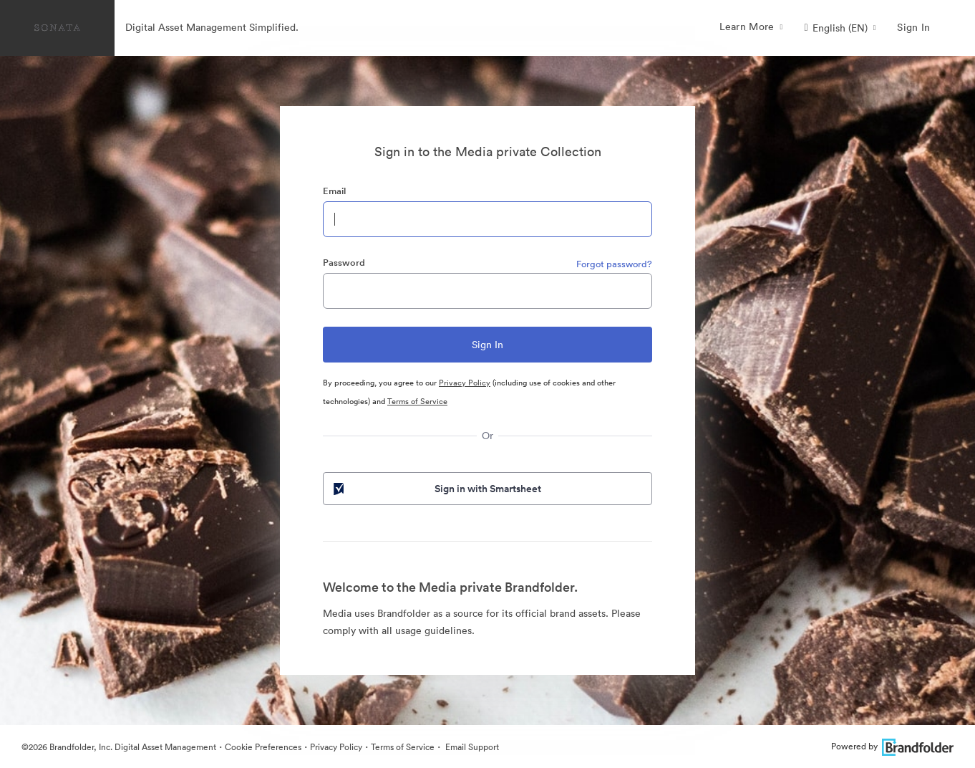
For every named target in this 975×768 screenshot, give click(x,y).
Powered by (892, 746)
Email (334, 191)
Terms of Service (417, 401)
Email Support (471, 747)
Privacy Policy (464, 382)
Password (344, 262)
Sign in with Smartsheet (436, 488)
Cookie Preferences (263, 747)
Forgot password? (614, 264)
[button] (840, 28)
